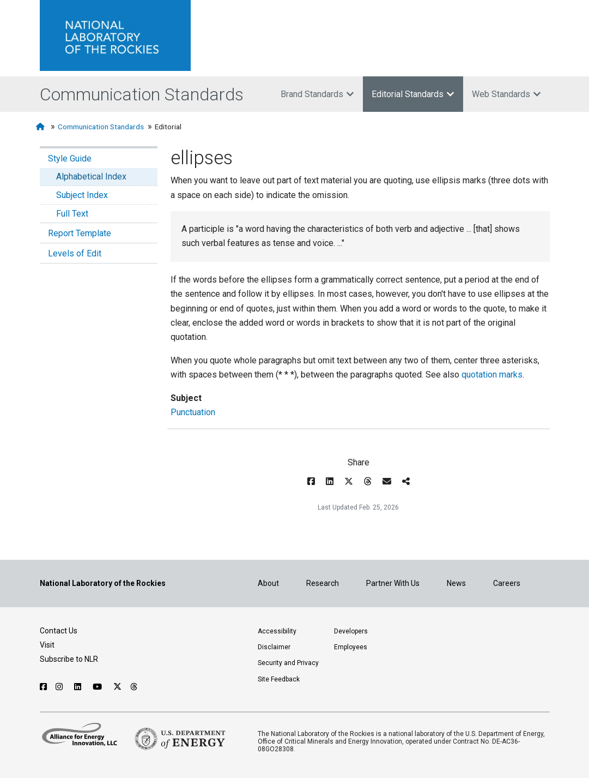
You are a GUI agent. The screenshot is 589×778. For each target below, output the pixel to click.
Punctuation (193, 412)
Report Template (79, 233)
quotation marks (492, 374)
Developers (351, 631)
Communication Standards (142, 94)
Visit (47, 645)
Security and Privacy (288, 663)
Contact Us (58, 630)
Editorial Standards (413, 94)
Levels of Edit (74, 253)
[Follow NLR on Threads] (134, 687)
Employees (350, 647)
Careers (506, 583)
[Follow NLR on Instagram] (60, 687)
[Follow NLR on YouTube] (99, 687)
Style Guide (70, 158)
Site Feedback (279, 679)
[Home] (41, 126)
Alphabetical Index (91, 176)
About (268, 583)
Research (322, 583)
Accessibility (277, 631)
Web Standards (506, 94)
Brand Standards (317, 94)
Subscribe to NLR (69, 659)
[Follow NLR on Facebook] (43, 687)
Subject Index (82, 195)
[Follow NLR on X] (117, 687)
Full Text (72, 213)
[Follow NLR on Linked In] (79, 687)
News (456, 583)
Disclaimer (274, 647)
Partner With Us (393, 583)
